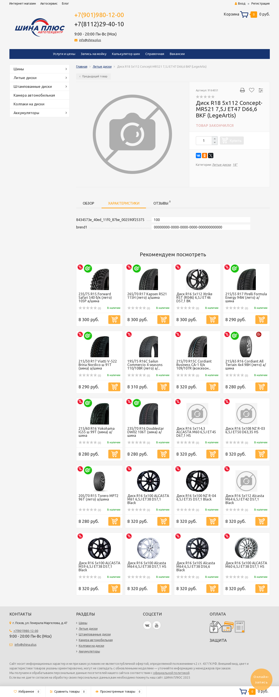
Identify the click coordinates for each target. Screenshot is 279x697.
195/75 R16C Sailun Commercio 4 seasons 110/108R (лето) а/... (145, 364)
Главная (81, 66)
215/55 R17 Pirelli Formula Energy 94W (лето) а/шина (246, 297)
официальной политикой (171, 673)
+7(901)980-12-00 (99, 14)
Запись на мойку (93, 54)
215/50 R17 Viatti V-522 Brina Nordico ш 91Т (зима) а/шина (98, 364)
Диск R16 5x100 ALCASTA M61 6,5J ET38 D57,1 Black (148, 499)
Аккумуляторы (26, 113)
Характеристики (123, 203)
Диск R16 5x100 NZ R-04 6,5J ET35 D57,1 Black (196, 497)
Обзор (88, 203)
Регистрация (260, 3)
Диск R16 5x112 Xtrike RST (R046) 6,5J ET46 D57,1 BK (194, 297)
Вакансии (177, 54)
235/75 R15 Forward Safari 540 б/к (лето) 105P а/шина (95, 297)
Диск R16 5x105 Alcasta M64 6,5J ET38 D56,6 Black (195, 566)
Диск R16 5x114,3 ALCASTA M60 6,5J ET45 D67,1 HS (196, 431)
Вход (240, 3)
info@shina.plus (90, 40)
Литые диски (25, 78)
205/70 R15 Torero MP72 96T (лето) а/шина (98, 497)
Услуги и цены (64, 54)
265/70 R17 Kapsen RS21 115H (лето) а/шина (147, 295)
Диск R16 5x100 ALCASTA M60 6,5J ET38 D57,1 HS (246, 564)
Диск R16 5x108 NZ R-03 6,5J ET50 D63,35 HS (245, 430)
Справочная (154, 54)
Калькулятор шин (126, 54)
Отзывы (161, 202)
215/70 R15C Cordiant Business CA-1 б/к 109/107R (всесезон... (194, 364)
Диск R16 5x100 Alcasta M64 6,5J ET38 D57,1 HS (146, 564)
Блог (65, 3)
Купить (236, 140)
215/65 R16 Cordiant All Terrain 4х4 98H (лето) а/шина (245, 364)
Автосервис (49, 3)
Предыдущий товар (93, 76)
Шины (19, 69)
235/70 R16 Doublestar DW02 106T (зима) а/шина (145, 431)
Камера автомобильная (34, 95)
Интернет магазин (22, 3)
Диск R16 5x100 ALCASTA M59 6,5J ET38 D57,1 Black (99, 566)
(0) (90, 308)
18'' (235, 164)
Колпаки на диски (29, 104)
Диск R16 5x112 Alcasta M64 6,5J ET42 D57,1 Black (244, 499)
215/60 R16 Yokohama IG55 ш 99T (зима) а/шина (97, 431)
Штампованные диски (33, 86)
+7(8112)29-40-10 (99, 24)
